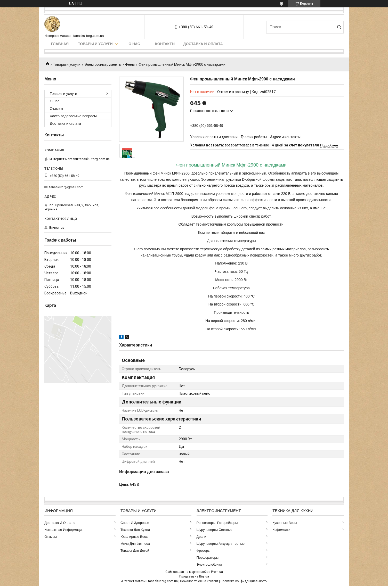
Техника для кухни (135, 530)
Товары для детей (134, 550)
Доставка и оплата (203, 44)
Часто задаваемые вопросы (73, 116)
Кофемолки (281, 530)
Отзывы (56, 108)
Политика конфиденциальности (244, 581)
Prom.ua (217, 572)
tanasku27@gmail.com (66, 187)
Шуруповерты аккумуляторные (221, 544)
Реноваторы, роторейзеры (217, 523)
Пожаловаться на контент (199, 581)
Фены (130, 64)
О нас (134, 44)
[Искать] (339, 27)
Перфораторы (208, 557)
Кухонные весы (284, 523)
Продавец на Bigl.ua (194, 576)
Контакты (165, 44)
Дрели (201, 537)
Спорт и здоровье (134, 523)
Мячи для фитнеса (135, 544)
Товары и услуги (95, 44)
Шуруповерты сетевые (214, 530)
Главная (60, 44)
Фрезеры (204, 550)
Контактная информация (63, 530)
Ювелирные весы (134, 537)
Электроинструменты (103, 64)
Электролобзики (209, 564)
